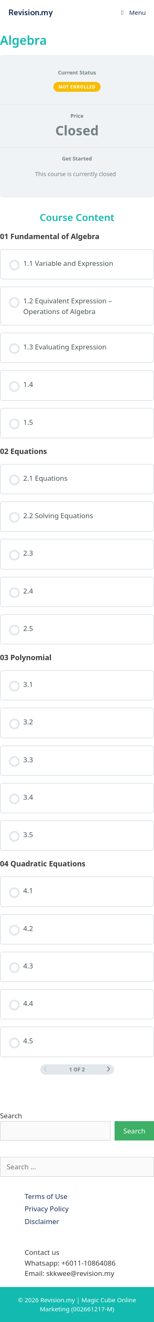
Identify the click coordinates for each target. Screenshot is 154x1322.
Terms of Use (46, 1196)
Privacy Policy (47, 1208)
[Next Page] (108, 1069)
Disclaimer (42, 1221)
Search (11, 1115)
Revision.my (30, 12)
